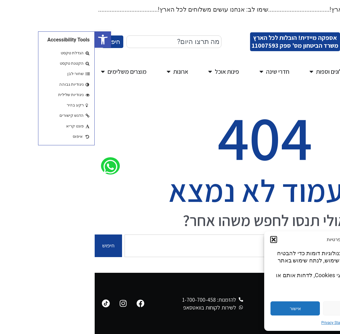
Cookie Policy (271, 323)
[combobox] (79, 41)
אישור (200, 308)
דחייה (253, 308)
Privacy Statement (241, 323)
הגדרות (305, 308)
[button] (8, 39)
